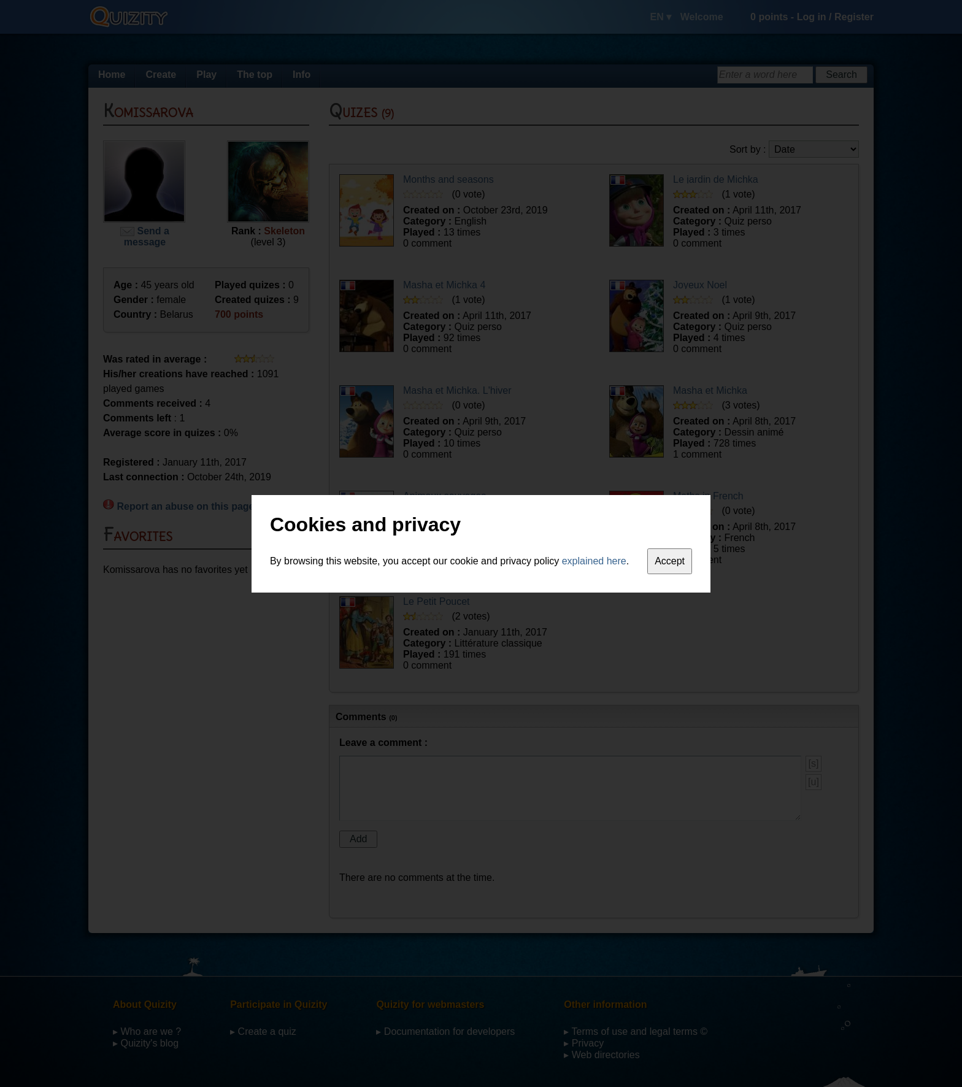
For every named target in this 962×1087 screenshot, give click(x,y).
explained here (594, 561)
